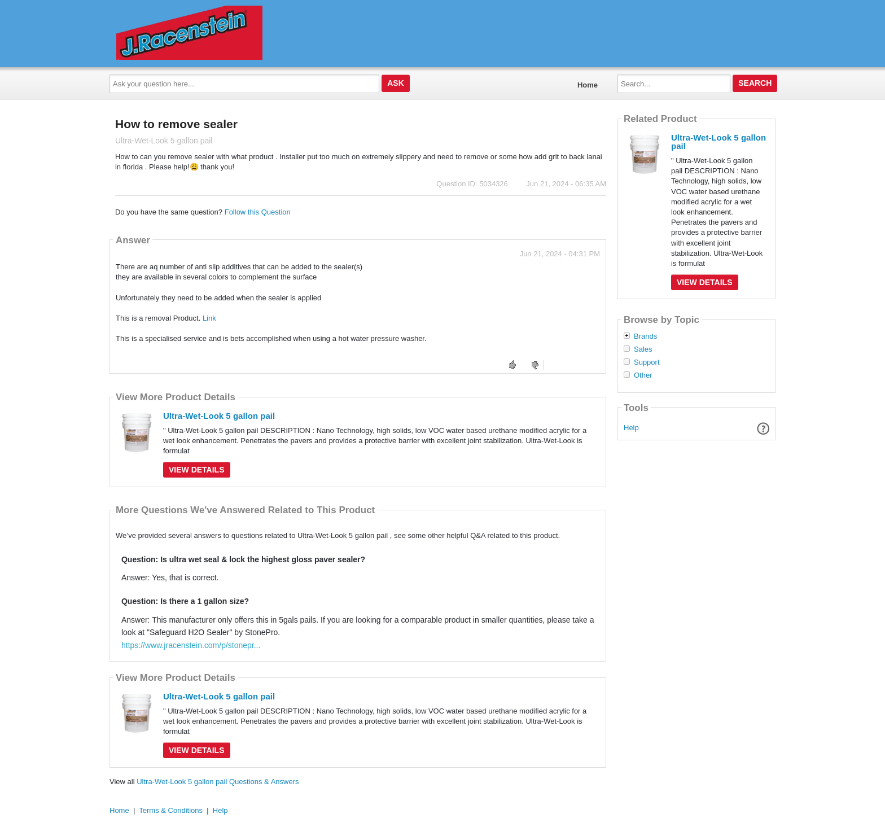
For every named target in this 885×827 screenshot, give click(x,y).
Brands (645, 336)
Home (587, 85)
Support (647, 362)
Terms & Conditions (171, 810)
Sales (643, 349)
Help (631, 427)
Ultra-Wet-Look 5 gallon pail (219, 416)
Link (209, 318)
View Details (197, 469)
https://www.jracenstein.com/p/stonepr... (190, 645)
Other (643, 375)
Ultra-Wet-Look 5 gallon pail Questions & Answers (218, 781)
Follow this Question (258, 212)
